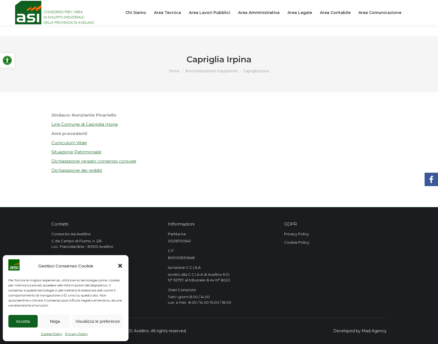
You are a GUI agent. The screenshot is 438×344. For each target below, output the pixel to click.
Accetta (23, 321)
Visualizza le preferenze (97, 321)
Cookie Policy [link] (51, 334)
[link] (7, 60)
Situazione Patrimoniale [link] (76, 152)
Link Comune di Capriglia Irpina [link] (84, 124)
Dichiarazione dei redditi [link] (76, 170)
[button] (120, 266)
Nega (55, 321)
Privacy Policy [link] (76, 334)
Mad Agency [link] (374, 330)
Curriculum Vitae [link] (69, 142)
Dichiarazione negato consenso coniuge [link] (93, 161)
